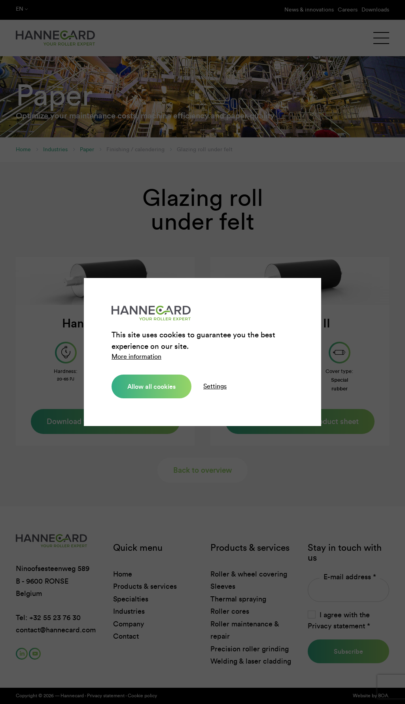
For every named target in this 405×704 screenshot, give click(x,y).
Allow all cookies (151, 386)
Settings (215, 386)
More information (136, 356)
